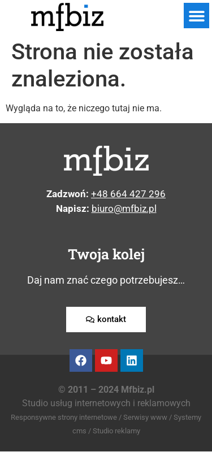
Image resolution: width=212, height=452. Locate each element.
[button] (196, 15)
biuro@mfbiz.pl (124, 208)
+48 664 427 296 (128, 193)
